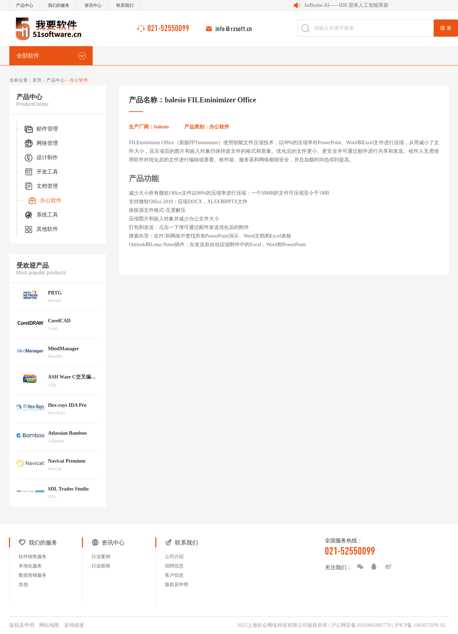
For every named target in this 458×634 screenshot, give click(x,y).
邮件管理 (41, 129)
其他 (23, 584)
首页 (37, 80)
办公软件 (44, 201)
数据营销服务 (33, 575)
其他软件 (41, 229)
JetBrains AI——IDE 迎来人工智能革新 (346, 5)
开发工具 (41, 172)
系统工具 (41, 215)
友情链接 (74, 625)
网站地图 (49, 625)
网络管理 (41, 143)
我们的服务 (58, 5)
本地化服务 (30, 566)
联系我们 (124, 5)
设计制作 (41, 158)
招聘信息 (174, 566)
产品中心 (24, 5)
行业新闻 (101, 566)
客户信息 (174, 575)
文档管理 (41, 186)
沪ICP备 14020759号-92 (419, 625)
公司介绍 (174, 556)
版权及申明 (176, 584)
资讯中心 (93, 5)
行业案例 (101, 556)
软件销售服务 (33, 556)
